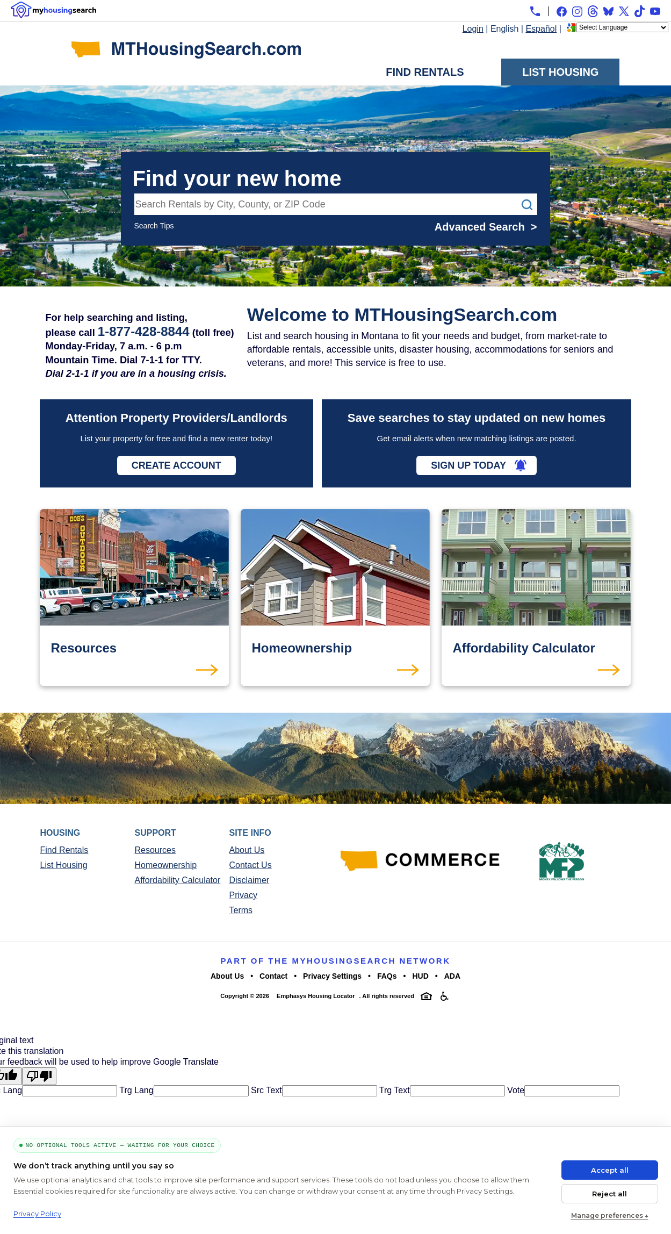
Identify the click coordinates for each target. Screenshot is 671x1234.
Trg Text (393, 1090)
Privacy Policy (37, 1213)
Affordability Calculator (178, 880)
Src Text (265, 1090)
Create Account (176, 465)
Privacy (243, 895)
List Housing (560, 72)
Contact (273, 976)
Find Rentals (425, 72)
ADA (452, 976)
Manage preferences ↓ (609, 1215)
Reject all (609, 1193)
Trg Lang (135, 1090)
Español (541, 28)
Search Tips (154, 225)
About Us (247, 850)
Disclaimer (249, 880)
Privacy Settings (332, 976)
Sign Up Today (468, 465)
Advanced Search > (486, 226)
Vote (514, 1090)
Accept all (610, 1170)
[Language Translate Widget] (622, 27)
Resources (155, 850)
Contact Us (250, 865)
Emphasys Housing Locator (316, 996)
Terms (241, 910)
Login (473, 28)
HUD (420, 976)
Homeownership (166, 865)
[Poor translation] (39, 1076)
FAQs (387, 976)
